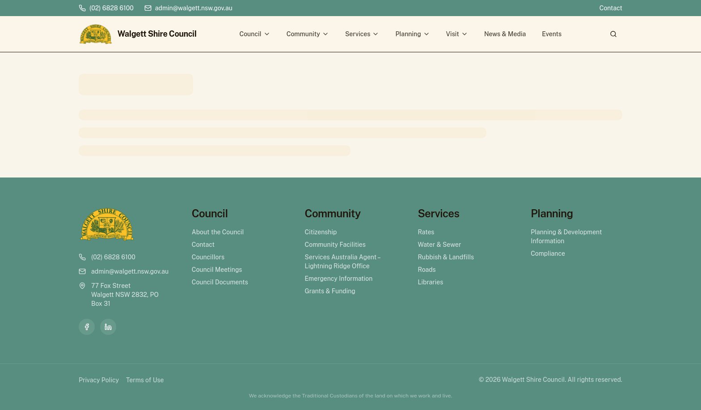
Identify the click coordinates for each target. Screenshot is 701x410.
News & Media (505, 34)
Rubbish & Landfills (446, 257)
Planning (412, 34)
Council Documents (220, 282)
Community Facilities (335, 244)
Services (362, 34)
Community (308, 34)
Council (254, 34)
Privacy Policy (99, 380)
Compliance (548, 253)
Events (552, 34)
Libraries (430, 282)
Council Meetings (217, 269)
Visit (457, 34)
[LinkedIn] (108, 327)
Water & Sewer (439, 244)
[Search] (613, 34)
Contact (611, 8)
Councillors (208, 257)
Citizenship (321, 232)
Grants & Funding (330, 291)
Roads (426, 269)
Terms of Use (145, 380)
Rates (426, 232)
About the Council (218, 232)
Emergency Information (339, 278)
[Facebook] (87, 327)
